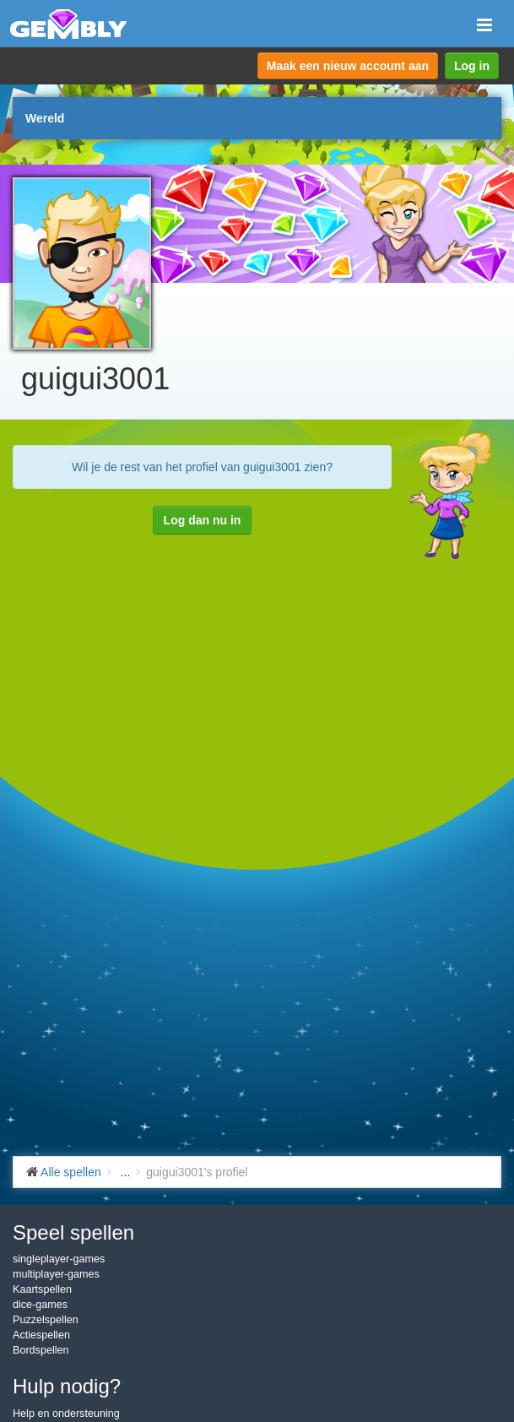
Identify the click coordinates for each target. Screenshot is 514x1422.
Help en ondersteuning (66, 1413)
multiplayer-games (56, 1274)
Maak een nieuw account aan (348, 66)
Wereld (44, 118)
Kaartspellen (42, 1289)
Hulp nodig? (67, 1386)
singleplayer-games (59, 1259)
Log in (472, 66)
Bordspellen (41, 1350)
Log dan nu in (202, 520)
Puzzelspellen (45, 1320)
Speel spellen (73, 1232)
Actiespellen (41, 1335)
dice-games (40, 1305)
